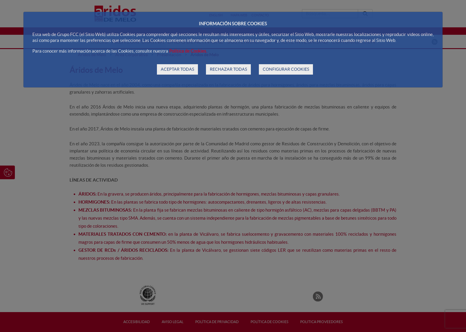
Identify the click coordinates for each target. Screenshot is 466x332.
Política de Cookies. (188, 51)
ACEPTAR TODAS (177, 69)
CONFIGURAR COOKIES (286, 69)
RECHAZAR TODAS (228, 69)
